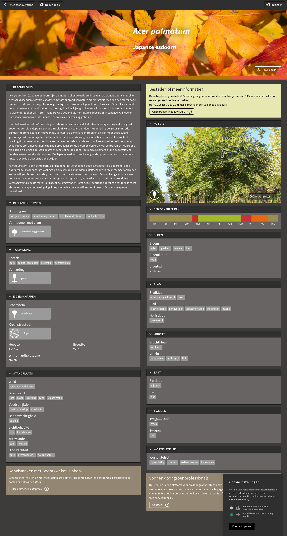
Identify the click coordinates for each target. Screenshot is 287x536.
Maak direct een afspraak (27, 489)
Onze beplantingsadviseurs (168, 111)
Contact (157, 505)
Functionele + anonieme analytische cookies (252, 508)
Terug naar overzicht (20, 5)
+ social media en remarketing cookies (254, 515)
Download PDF (270, 70)
